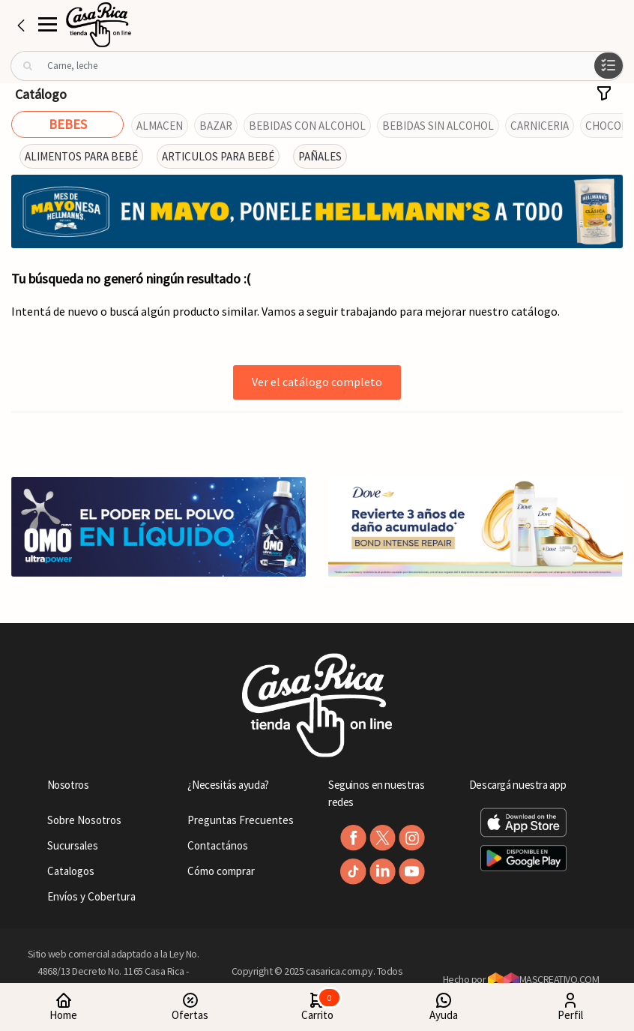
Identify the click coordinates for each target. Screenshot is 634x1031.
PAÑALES (320, 156)
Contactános (217, 845)
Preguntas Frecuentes (240, 820)
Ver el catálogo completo (317, 381)
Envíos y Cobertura (91, 896)
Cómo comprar (221, 871)
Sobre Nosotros (84, 820)
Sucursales (72, 845)
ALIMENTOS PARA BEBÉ (81, 156)
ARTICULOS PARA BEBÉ (218, 156)
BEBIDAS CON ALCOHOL (307, 125)
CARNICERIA (539, 125)
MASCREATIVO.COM (544, 979)
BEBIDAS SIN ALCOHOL (438, 125)
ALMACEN (159, 125)
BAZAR (215, 125)
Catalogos (70, 871)
